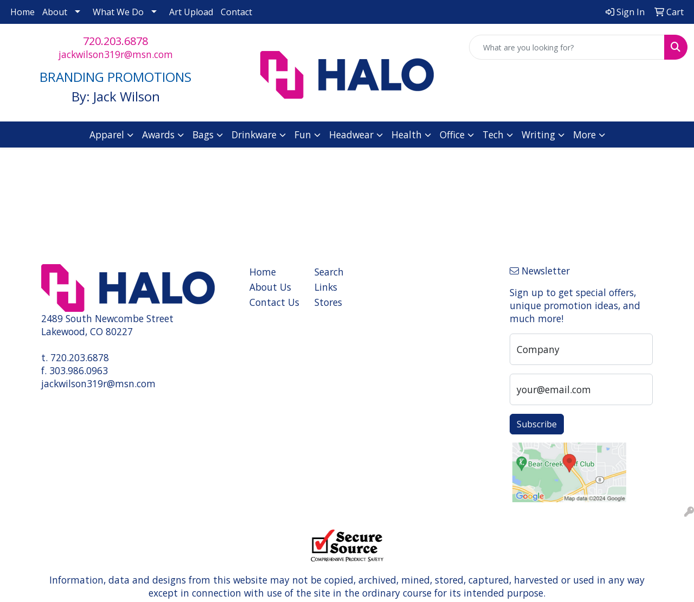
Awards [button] (158, 134)
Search (329, 271)
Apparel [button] (106, 134)
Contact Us (274, 302)
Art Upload (191, 12)
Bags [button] (203, 134)
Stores (328, 302)
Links (325, 286)
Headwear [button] (351, 134)
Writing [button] (538, 134)
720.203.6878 (115, 41)
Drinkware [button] (254, 134)
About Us (270, 286)
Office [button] (452, 134)
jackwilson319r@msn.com (116, 54)
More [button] (584, 134)
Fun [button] (302, 134)
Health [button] (406, 134)
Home (22, 12)
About (54, 12)
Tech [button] (493, 134)
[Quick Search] (567, 47)
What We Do (118, 12)
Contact (236, 12)
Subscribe (537, 424)
